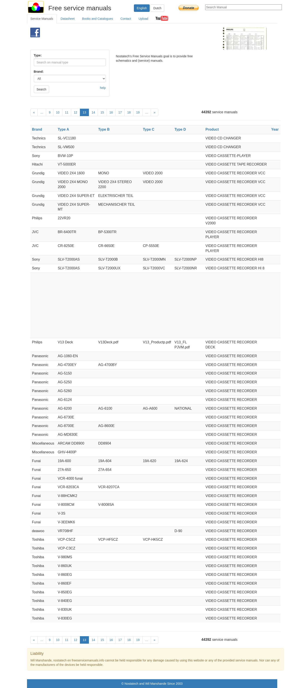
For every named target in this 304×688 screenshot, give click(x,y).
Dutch (157, 8)
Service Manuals (42, 18)
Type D (180, 129)
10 (57, 112)
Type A (63, 129)
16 (111, 112)
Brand (37, 129)
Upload (143, 18)
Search (41, 89)
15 (102, 112)
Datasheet (68, 18)
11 (66, 112)
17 (120, 112)
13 (84, 112)
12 (75, 112)
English (142, 8)
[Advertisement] (144, 39)
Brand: (39, 71)
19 (138, 112)
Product (212, 129)
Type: (38, 55)
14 (93, 112)
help (103, 88)
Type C (148, 129)
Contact (126, 18)
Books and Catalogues (97, 18)
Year (275, 129)
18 (129, 112)
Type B (104, 129)
